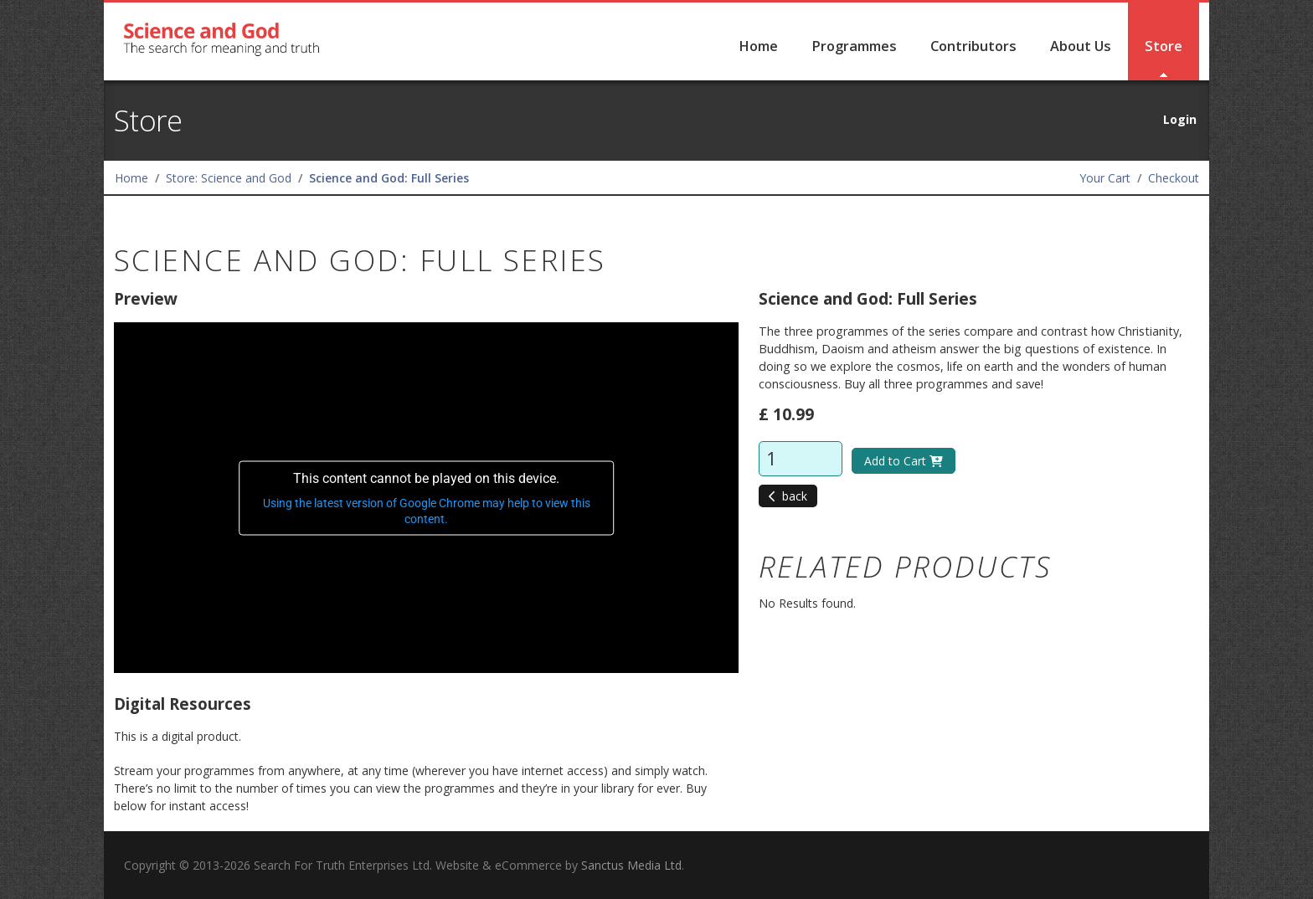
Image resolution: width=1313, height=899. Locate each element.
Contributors (973, 46)
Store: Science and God (228, 178)
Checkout (1173, 178)
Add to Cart (903, 461)
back (788, 496)
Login (1180, 119)
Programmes (854, 46)
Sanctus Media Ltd (631, 865)
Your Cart (1104, 178)
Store (1163, 46)
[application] (426, 497)
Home (758, 46)
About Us (1080, 46)
